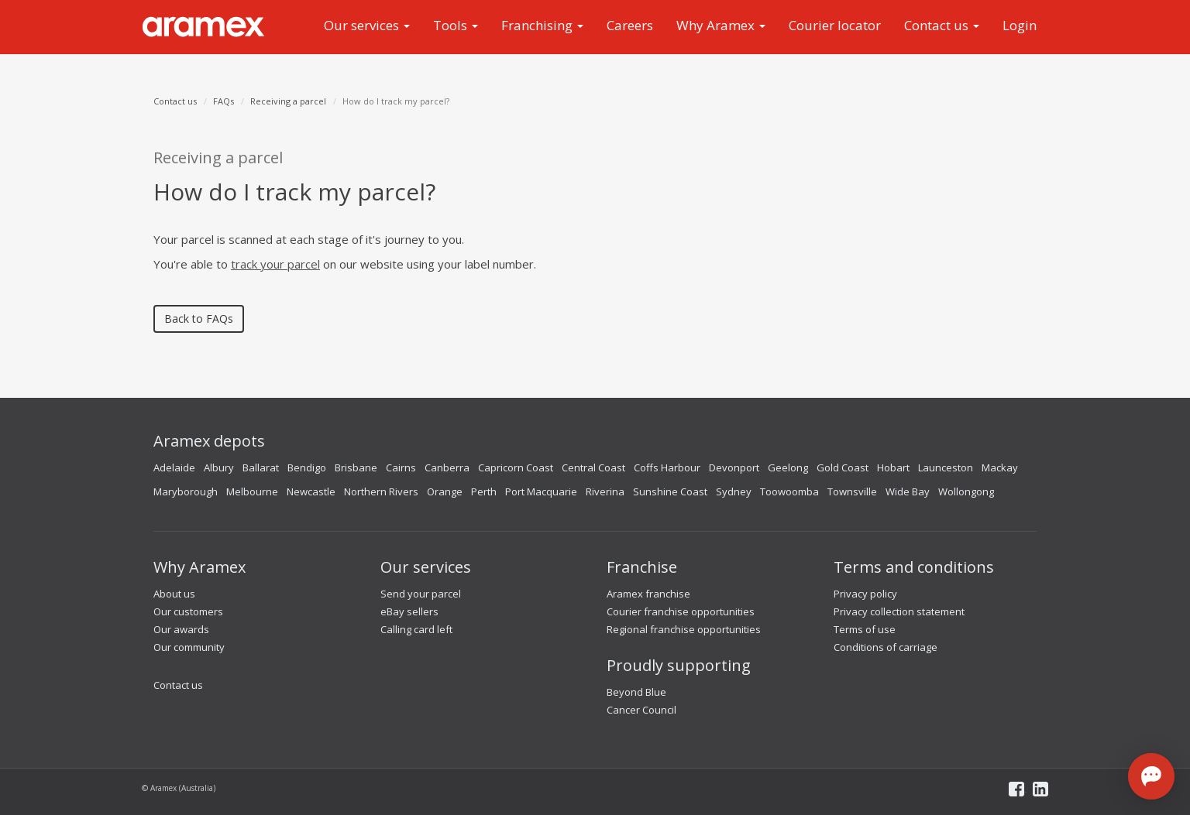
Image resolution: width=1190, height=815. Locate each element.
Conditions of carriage (885, 647)
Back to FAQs (198, 318)
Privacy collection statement (899, 611)
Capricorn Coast (515, 467)
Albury (219, 467)
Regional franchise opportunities (684, 629)
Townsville (852, 491)
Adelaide (174, 467)
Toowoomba (789, 491)
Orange (445, 491)
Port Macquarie (541, 491)
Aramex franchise (648, 594)
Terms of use (865, 629)
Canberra (447, 467)
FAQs (223, 101)
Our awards (181, 629)
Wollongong (966, 491)
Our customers (188, 611)
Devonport (734, 467)
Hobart (893, 467)
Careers (630, 25)
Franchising (542, 25)
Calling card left (416, 629)
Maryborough (185, 491)
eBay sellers (409, 611)
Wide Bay (908, 491)
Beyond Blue (636, 692)
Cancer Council (641, 710)
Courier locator (835, 25)
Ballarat (260, 467)
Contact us (941, 25)
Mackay (1000, 467)
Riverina (605, 491)
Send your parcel (420, 594)
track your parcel (275, 264)
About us (174, 594)
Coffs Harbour (667, 467)
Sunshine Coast (670, 491)
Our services (367, 25)
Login (1020, 25)
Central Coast (593, 467)
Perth (484, 491)
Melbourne (252, 491)
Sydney (733, 491)
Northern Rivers (381, 491)
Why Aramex (720, 25)
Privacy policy (865, 594)
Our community (189, 647)
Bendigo (306, 467)
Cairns (401, 467)
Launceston (945, 467)
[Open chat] (1151, 776)
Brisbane (356, 467)
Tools (455, 25)
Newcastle (311, 491)
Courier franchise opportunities (681, 611)
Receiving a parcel (288, 101)
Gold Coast (842, 467)
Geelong (788, 467)
